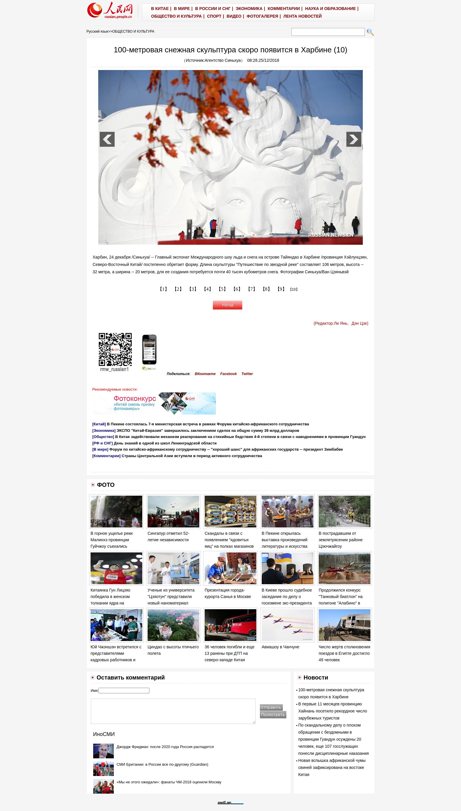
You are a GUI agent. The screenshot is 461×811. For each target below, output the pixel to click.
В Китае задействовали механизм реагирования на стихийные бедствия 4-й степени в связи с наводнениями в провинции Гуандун (240, 436)
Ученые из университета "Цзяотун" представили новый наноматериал (171, 596)
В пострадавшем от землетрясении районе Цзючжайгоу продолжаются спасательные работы (341, 546)
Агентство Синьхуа (223, 60)
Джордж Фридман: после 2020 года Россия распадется (165, 747)
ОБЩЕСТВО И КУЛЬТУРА (133, 31)
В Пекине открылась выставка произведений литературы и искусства (285, 539)
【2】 (178, 289)
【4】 (207, 289)
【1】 (163, 289)
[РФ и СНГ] (102, 443)
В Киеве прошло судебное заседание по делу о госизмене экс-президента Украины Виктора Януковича (287, 603)
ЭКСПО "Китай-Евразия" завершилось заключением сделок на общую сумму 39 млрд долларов (208, 430)
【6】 (237, 289)
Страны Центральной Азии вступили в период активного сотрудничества (192, 456)
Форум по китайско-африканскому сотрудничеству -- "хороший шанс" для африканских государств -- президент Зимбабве (226, 449)
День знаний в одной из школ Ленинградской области (165, 443)
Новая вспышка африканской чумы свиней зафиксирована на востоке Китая (332, 767)
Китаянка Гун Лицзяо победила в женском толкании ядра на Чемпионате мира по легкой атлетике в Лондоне (116, 603)
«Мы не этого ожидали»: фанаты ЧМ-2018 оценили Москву (169, 782)
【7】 (252, 289)
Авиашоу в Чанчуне (280, 647)
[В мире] (100, 449)
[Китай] (99, 424)
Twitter (247, 374)
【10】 (293, 289)
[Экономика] (104, 430)
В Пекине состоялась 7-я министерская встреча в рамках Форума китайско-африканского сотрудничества (208, 424)
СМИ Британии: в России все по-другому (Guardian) (162, 764)
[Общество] (103, 436)
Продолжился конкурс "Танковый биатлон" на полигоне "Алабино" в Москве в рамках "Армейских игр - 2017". (341, 603)
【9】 (281, 289)
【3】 (193, 289)
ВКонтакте (205, 374)
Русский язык (97, 31)
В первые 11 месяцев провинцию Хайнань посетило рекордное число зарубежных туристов (332, 711)
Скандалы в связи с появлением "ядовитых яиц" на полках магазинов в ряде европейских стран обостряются (229, 546)
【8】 (266, 289)
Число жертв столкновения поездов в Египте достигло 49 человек (344, 653)
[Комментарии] (106, 456)
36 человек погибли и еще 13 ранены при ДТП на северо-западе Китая (229, 653)
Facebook (228, 374)
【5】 (222, 289)
